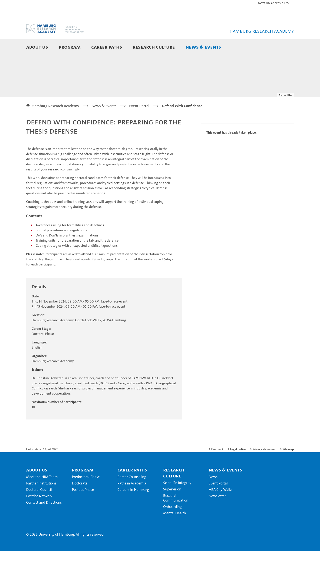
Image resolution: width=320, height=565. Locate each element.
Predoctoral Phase (86, 491)
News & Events (203, 46)
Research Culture (154, 46)
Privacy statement (264, 463)
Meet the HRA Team (42, 491)
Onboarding (172, 520)
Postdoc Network (39, 510)
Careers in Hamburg (133, 503)
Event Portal (218, 497)
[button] (286, 47)
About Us (37, 46)
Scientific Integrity (177, 496)
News (213, 491)
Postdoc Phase (83, 503)
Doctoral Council (39, 503)
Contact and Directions (44, 516)
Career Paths (106, 46)
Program (70, 46)
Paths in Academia (131, 497)
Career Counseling (131, 491)
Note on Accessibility (273, 3)
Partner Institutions (41, 497)
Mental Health (174, 527)
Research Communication (175, 512)
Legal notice (238, 463)
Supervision (172, 503)
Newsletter (217, 510)
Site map (288, 463)
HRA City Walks (220, 503)
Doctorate (79, 497)
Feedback (217, 463)
